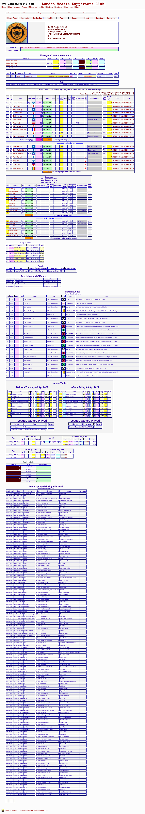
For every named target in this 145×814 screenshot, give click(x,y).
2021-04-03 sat (117, 103)
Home (3, 7)
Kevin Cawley (13, 203)
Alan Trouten (13, 210)
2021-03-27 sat (117, 109)
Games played (112, 18)
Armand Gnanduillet (19, 129)
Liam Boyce (17, 133)
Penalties (50, 18)
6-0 (71, 76)
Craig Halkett (17, 116)
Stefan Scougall (13, 221)
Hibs (66, 7)
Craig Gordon (17, 103)
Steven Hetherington (15, 198)
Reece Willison (13, 226)
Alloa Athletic (28, 76)
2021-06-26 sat (128, 146)
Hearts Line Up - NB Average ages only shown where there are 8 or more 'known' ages (70, 90)
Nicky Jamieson (13, 230)
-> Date (68, 13)
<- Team (8, 13)
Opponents (25, 18)
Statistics (49, 7)
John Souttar (17, 119)
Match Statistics (28, 462)
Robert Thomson (14, 235)
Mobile (41, 7)
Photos (24, 7)
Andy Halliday (17, 109)
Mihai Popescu (18, 168)
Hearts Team (12, 18)
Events (86, 18)
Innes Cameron (13, 208)
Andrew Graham (14, 201)
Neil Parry (12, 189)
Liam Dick (12, 193)
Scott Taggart (13, 196)
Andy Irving (16, 161)
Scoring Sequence (25, 243)
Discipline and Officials (33, 276)
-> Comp (53, 13)
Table (62, 18)
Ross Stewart (17, 157)
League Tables (59, 383)
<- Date (23, 13)
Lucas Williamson (14, 213)
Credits (25, 810)
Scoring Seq (37, 18)
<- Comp (38, 13)
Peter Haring (17, 123)
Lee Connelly (13, 233)
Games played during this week (46, 486)
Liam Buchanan (13, 228)
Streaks (74, 18)
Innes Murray (13, 223)
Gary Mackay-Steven (20, 150)
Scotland (58, 7)
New (71, 7)
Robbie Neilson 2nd (11, 60)
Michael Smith (17, 113)
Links (77, 7)
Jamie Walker (17, 146)
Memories (33, 7)
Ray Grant (12, 205)
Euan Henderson (18, 136)
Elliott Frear (17, 164)
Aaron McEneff (18, 126)
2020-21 (18, 76)
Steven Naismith (18, 153)
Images (17, 7)
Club (10, 7)
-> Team (83, 13)
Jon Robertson (13, 191)
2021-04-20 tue (128, 103)
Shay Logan (17, 106)
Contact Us (16, 810)
